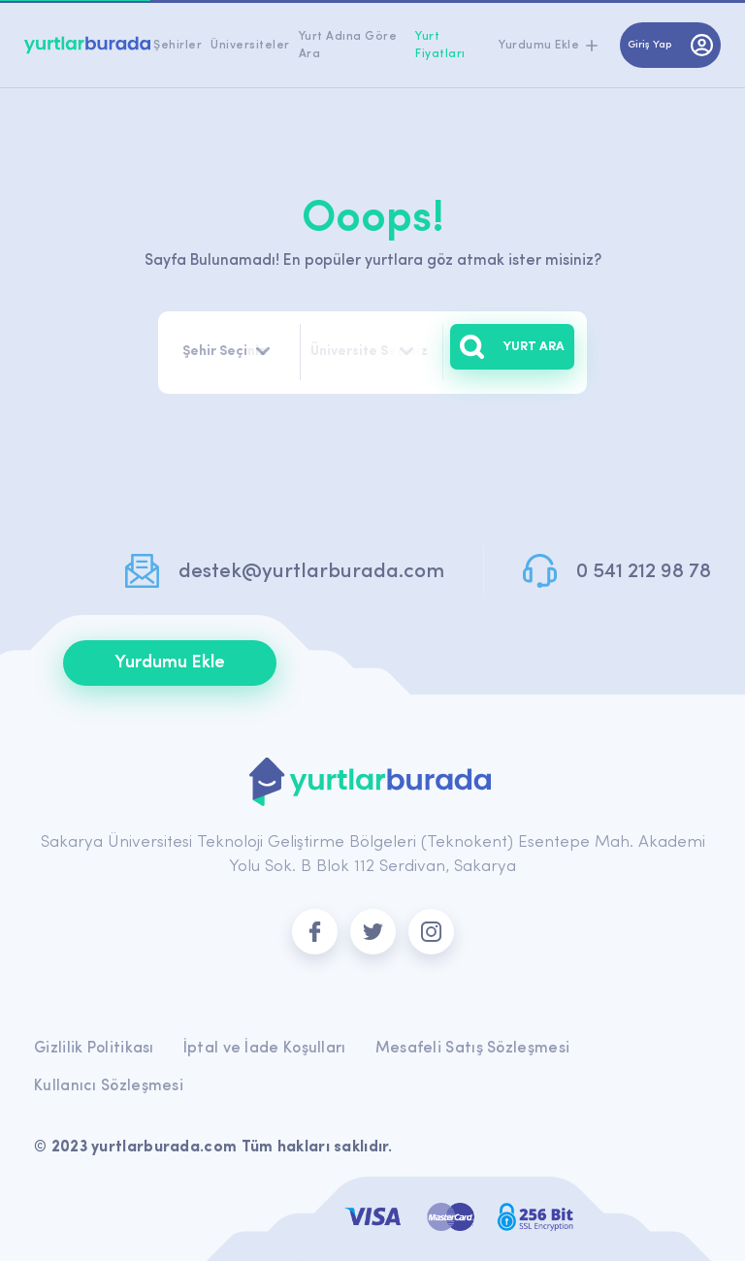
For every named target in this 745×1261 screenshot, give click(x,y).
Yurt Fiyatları (440, 45)
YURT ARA (512, 347)
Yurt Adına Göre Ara (348, 45)
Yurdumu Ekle (169, 663)
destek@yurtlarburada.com (311, 572)
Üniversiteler (250, 45)
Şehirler (177, 45)
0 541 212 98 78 (643, 572)
